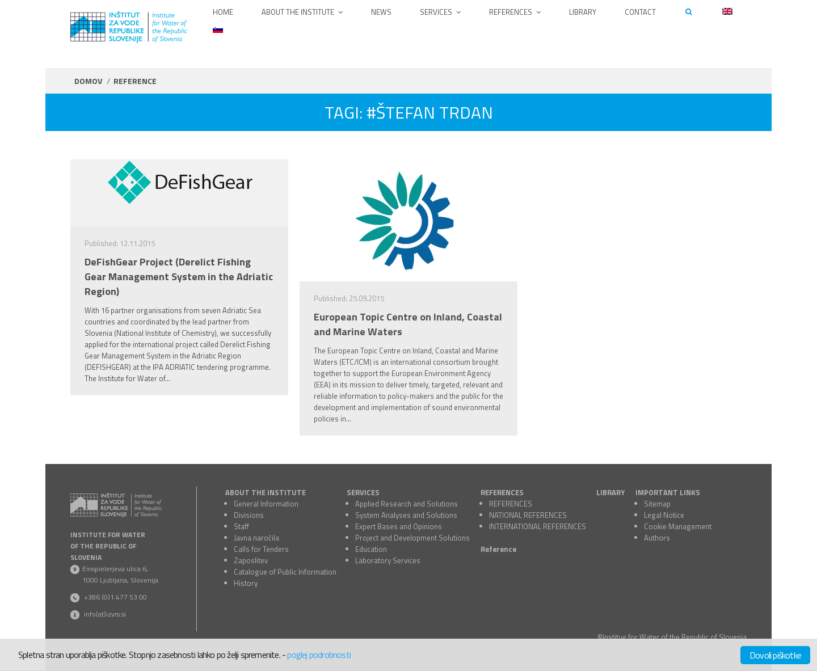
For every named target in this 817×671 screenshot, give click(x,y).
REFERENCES (502, 492)
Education (371, 549)
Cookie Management (677, 526)
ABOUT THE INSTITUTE (265, 492)
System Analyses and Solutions (406, 515)
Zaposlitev (251, 560)
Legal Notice (664, 515)
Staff (241, 526)
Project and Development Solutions (412, 537)
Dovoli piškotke (775, 655)
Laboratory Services (387, 560)
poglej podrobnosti (319, 654)
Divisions (249, 515)
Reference (498, 549)
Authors (657, 537)
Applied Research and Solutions (406, 503)
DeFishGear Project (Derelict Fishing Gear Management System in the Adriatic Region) (179, 277)
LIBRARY (610, 492)
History (246, 583)
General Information (266, 503)
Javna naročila (256, 537)
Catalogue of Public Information (285, 571)
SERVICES (363, 492)
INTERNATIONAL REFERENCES (537, 526)
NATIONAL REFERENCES (528, 515)
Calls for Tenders (261, 549)
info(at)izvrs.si (105, 614)
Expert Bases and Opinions (398, 526)
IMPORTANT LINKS (667, 492)
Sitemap (657, 503)
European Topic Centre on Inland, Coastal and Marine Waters (408, 324)
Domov (88, 81)
